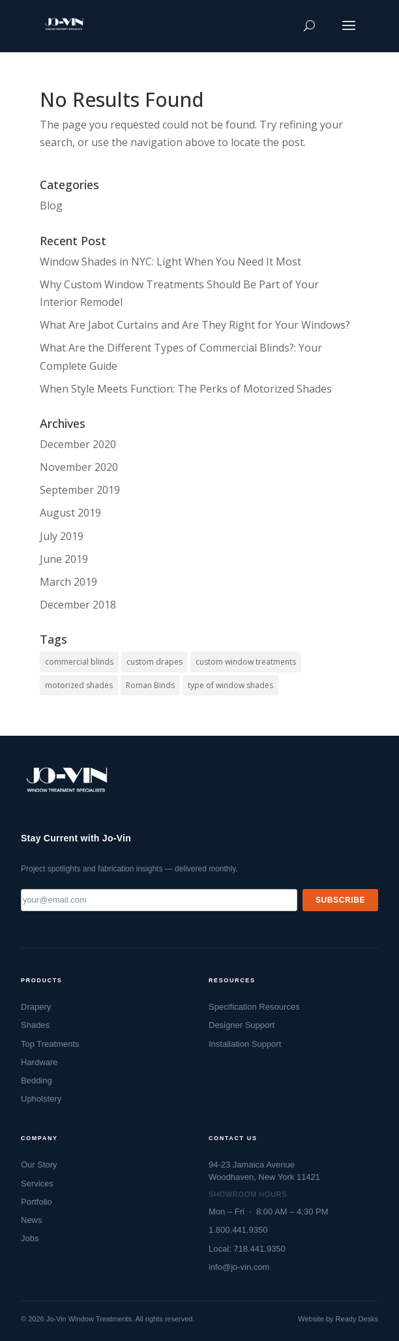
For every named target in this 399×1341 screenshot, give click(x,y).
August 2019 (70, 512)
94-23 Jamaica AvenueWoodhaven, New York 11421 (264, 1170)
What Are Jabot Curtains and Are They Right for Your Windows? (195, 325)
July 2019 (61, 536)
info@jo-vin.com (239, 1267)
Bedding (36, 1080)
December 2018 (78, 604)
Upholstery (41, 1099)
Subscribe (340, 900)
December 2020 (78, 444)
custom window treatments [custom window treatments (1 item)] (246, 661)
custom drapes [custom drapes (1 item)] (154, 661)
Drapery (36, 1007)
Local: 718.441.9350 (247, 1249)
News (31, 1220)
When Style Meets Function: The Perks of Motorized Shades (186, 389)
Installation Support (245, 1044)
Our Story (39, 1164)
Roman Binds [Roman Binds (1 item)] (150, 685)
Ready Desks (357, 1319)
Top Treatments (50, 1044)
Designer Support (241, 1025)
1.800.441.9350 (238, 1230)
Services (37, 1183)
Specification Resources (254, 1007)
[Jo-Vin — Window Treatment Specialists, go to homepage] (66, 784)
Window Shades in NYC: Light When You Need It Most (170, 261)
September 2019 (80, 490)
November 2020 (79, 467)
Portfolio (36, 1202)
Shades (35, 1025)
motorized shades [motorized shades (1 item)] (79, 685)
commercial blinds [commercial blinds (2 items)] (79, 661)
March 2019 (68, 582)
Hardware (39, 1062)
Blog (51, 205)
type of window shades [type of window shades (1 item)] (230, 685)
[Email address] (159, 900)
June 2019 (64, 559)
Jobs (29, 1238)
